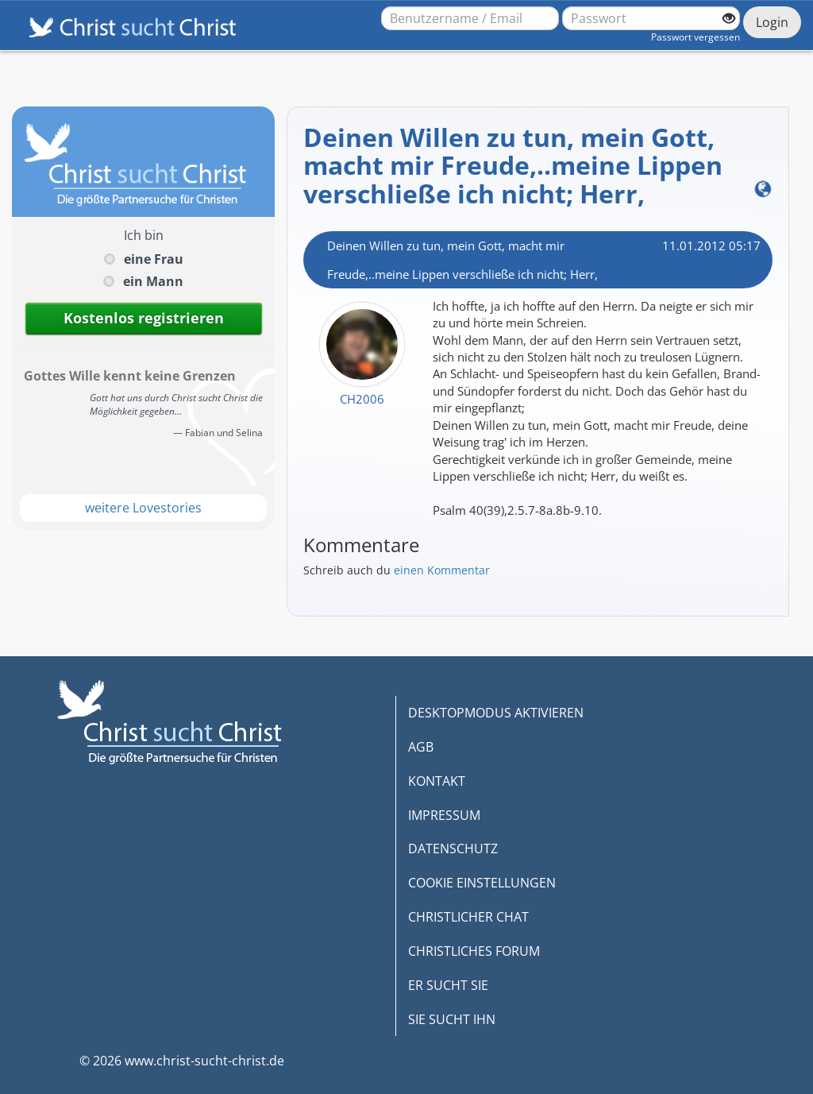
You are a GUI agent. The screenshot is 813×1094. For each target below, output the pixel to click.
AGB (420, 747)
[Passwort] (651, 18)
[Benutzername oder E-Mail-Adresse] (470, 18)
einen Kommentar (442, 570)
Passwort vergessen (695, 37)
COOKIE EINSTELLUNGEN (482, 882)
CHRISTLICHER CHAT (468, 917)
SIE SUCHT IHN (451, 1019)
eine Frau (153, 259)
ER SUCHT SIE (448, 985)
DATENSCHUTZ (453, 848)
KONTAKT (436, 781)
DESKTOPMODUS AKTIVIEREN (496, 712)
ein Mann (153, 281)
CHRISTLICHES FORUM (474, 951)
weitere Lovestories (143, 507)
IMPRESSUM (444, 815)
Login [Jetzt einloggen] (772, 22)
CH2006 (362, 399)
